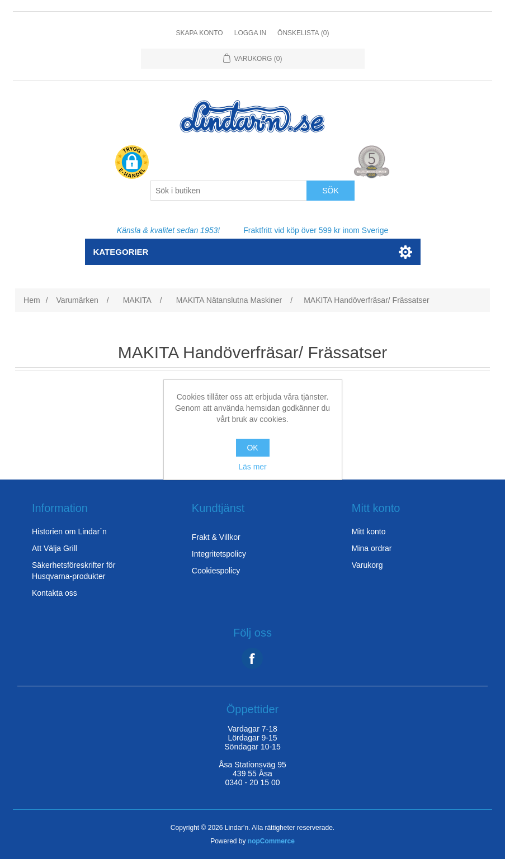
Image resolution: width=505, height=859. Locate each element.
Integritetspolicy (219, 553)
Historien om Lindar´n (69, 531)
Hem (31, 300)
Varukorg (367, 565)
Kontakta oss (54, 593)
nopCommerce (271, 841)
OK (252, 447)
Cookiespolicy (216, 570)
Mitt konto (369, 531)
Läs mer (252, 466)
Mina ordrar (372, 548)
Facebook (252, 658)
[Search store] (228, 191)
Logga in (250, 33)
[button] (132, 163)
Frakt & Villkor (216, 537)
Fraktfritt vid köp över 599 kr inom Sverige (315, 230)
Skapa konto (199, 33)
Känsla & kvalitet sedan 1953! (168, 230)
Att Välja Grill (54, 548)
